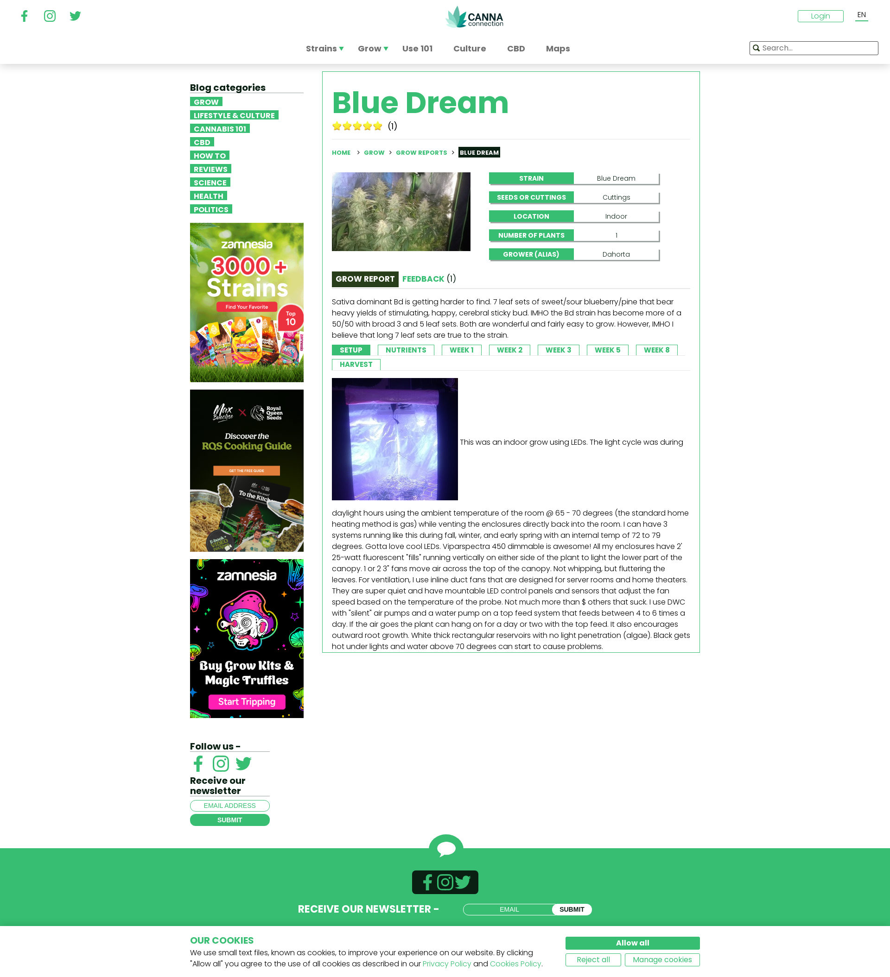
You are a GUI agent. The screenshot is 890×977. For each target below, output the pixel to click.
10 (378, 125)
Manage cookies (662, 959)
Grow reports (421, 152)
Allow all (632, 943)
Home (341, 152)
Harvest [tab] (356, 364)
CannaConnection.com (474, 17)
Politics (211, 209)
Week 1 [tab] (462, 350)
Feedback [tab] (429, 278)
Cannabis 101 (220, 128)
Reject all (593, 959)
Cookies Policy (515, 963)
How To (210, 155)
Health (208, 195)
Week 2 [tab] (509, 350)
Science (210, 182)
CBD (202, 141)
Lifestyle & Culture (234, 115)
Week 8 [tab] (657, 350)
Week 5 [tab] (608, 350)
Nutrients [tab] (406, 350)
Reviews (211, 168)
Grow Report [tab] (365, 278)
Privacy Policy (447, 963)
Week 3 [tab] (559, 350)
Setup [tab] (351, 350)
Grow (206, 101)
